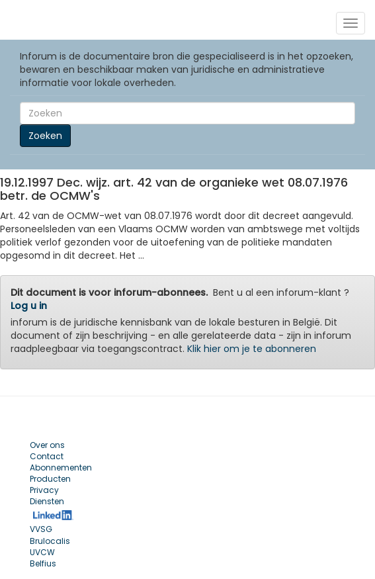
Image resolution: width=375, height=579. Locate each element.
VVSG (41, 529)
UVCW (42, 552)
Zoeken (45, 135)
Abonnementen (61, 467)
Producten (50, 478)
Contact (46, 456)
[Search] (187, 113)
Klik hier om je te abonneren (251, 348)
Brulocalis (50, 541)
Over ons (47, 445)
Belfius (43, 563)
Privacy (44, 490)
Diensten (47, 501)
